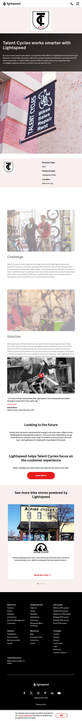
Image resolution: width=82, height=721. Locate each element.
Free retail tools (36, 637)
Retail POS (11, 605)
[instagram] (38, 693)
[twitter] (31, 693)
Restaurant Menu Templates (36, 624)
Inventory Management (16, 620)
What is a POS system (61, 608)
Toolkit (9, 643)
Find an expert (12, 637)
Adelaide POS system (61, 620)
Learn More (41, 475)
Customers (11, 623)
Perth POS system (60, 623)
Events (32, 643)
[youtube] (59, 693)
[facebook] (24, 693)
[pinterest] (45, 693)
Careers (56, 640)
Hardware (10, 614)
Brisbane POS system (61, 617)
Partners (10, 631)
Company (57, 631)
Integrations (34, 617)
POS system (58, 605)
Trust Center (58, 643)
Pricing (9, 611)
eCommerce (11, 617)
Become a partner (13, 640)
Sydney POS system (60, 611)
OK (61, 715)
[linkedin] (52, 693)
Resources (34, 631)
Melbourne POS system (62, 614)
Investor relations (60, 653)
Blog (31, 634)
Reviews (56, 637)
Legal (55, 646)
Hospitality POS (36, 605)
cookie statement (25, 715)
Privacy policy (41, 704)
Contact (56, 634)
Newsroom (57, 649)
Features (10, 608)
